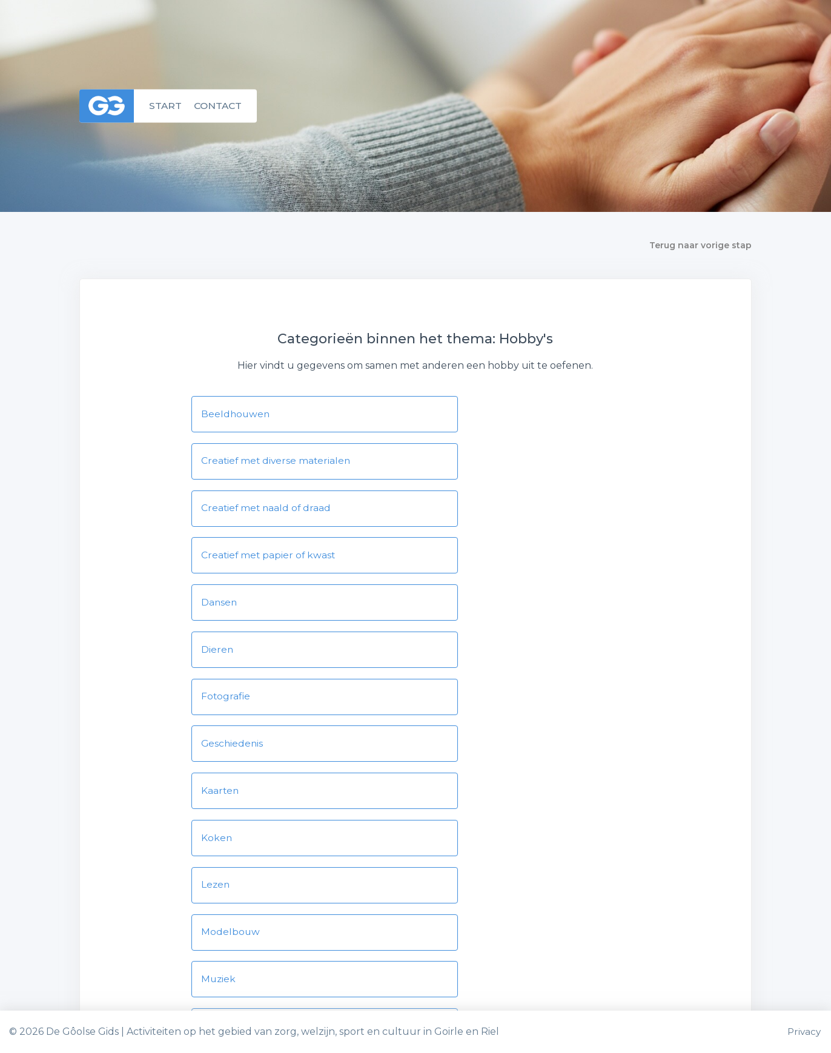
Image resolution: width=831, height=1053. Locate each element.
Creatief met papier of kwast (502, 462)
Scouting (223, 753)
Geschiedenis (466, 559)
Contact (219, 105)
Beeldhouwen (236, 414)
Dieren (450, 511)
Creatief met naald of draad (267, 462)
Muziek (219, 704)
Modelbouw (464, 656)
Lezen (216, 656)
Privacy (804, 1031)
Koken (450, 607)
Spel (445, 753)
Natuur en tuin (471, 704)
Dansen (219, 511)
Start (165, 105)
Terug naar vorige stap (700, 245)
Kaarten (220, 607)
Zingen (451, 801)
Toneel (218, 801)
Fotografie (226, 559)
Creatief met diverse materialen (510, 414)
